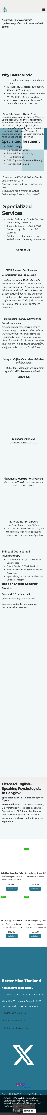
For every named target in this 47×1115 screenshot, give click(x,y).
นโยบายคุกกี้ (17, 1106)
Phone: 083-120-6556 (15, 1012)
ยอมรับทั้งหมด (29, 1111)
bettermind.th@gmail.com (16, 1028)
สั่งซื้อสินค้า (12, 888)
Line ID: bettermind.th (14, 1020)
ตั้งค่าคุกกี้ (16, 1111)
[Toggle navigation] (43, 9)
